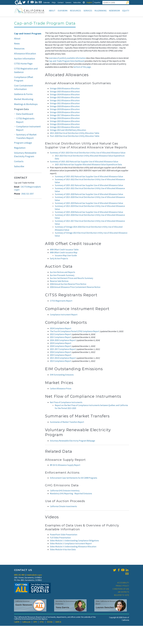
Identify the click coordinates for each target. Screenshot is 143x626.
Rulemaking (101, 10)
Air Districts (123, 592)
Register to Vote (121, 595)
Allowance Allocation (25, 53)
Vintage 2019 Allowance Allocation (65, 109)
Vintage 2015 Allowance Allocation (65, 121)
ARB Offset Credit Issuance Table (64, 249)
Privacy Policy (122, 586)
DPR (35, 622)
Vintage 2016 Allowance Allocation (65, 118)
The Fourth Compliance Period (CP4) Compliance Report (74, 331)
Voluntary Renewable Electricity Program (25, 154)
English (89, 2)
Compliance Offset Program (23, 79)
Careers (68, 2)
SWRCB (58, 622)
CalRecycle (26, 622)
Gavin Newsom (23, 605)
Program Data (21, 109)
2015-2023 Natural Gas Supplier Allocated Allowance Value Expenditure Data (88, 164)
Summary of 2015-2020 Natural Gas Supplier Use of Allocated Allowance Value (89, 194)
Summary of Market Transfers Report (26, 136)
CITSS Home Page (23, 63)
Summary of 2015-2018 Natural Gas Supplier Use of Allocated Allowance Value (89, 212)
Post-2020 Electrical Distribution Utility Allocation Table (74, 136)
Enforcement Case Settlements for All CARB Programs (73, 478)
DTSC (42, 622)
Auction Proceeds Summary (62, 275)
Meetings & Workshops (26, 104)
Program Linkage (23, 142)
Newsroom (114, 10)
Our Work (63, 10)
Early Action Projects (59, 258)
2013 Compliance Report (60, 361)
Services (87, 10)
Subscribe (77, 2)
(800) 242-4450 (19, 575)
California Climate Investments (63, 506)
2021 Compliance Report (60, 337)
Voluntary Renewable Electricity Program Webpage (72, 441)
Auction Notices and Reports (62, 272)
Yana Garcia (62, 607)
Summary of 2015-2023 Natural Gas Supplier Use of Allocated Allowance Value (84, 161)
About (52, 10)
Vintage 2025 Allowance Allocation (65, 91)
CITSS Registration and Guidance (26, 70)
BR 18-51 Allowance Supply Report (65, 465)
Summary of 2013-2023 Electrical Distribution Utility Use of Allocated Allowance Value (87, 153)
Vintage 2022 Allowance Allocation (65, 100)
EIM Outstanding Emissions (62, 375)
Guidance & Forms (23, 94)
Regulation (19, 147)
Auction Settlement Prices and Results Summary (71, 278)
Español (97, 2)
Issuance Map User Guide (66, 255)
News (17, 43)
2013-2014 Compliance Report (63, 358)
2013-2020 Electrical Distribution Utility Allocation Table (74, 133)
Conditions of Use (121, 589)
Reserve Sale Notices (59, 281)
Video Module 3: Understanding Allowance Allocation (73, 546)
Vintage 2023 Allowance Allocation (65, 97)
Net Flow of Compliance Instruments (66, 402)
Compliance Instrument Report (28, 128)
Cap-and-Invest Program (27, 33)
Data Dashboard (24, 114)
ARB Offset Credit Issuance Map (63, 252)
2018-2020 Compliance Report (63, 340)
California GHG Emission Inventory (65, 490)
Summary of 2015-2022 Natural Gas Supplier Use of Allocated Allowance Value (89, 176)
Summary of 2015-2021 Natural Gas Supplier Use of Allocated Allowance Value (89, 185)
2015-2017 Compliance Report (63, 349)
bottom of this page (82, 67)
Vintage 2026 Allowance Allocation (65, 88)
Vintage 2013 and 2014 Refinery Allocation (68, 130)
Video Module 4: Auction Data (63, 549)
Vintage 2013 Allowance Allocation (65, 127)
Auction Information (24, 58)
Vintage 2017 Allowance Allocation (65, 115)
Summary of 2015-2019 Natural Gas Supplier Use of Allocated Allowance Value (89, 203)
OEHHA (49, 622)
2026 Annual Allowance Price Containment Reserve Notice (75, 287)
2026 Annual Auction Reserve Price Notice (68, 284)
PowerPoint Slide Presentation (63, 534)
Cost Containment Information (23, 87)
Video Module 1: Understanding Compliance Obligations (74, 540)
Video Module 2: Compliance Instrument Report (71, 543)
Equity (125, 10)
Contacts (18, 161)
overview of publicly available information (67, 58)
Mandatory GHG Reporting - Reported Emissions (71, 493)
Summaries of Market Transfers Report (67, 422)
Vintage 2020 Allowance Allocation (65, 106)
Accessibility (123, 583)
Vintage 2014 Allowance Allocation (65, 124)
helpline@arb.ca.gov (34, 575)
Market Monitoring (23, 99)
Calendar (46, 2)
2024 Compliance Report (60, 328)
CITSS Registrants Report (61, 301)
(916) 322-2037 (27, 194)
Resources (75, 10)
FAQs (54, 2)
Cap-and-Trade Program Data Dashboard (66, 61)
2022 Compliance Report (60, 334)
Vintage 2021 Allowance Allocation (65, 103)
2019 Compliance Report (60, 343)
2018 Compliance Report (60, 346)
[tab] (84, 2)
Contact (60, 2)
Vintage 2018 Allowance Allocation (65, 112)
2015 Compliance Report (60, 355)
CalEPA (16, 622)
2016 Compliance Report (60, 352)
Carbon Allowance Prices (60, 388)
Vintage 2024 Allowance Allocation (65, 94)
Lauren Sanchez (105, 607)
